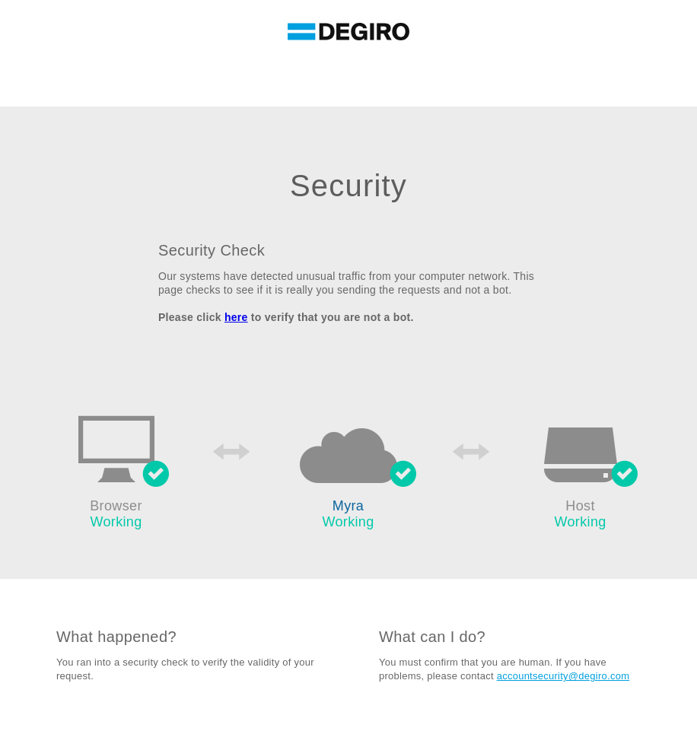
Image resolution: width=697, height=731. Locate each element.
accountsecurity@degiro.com (563, 676)
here (236, 317)
